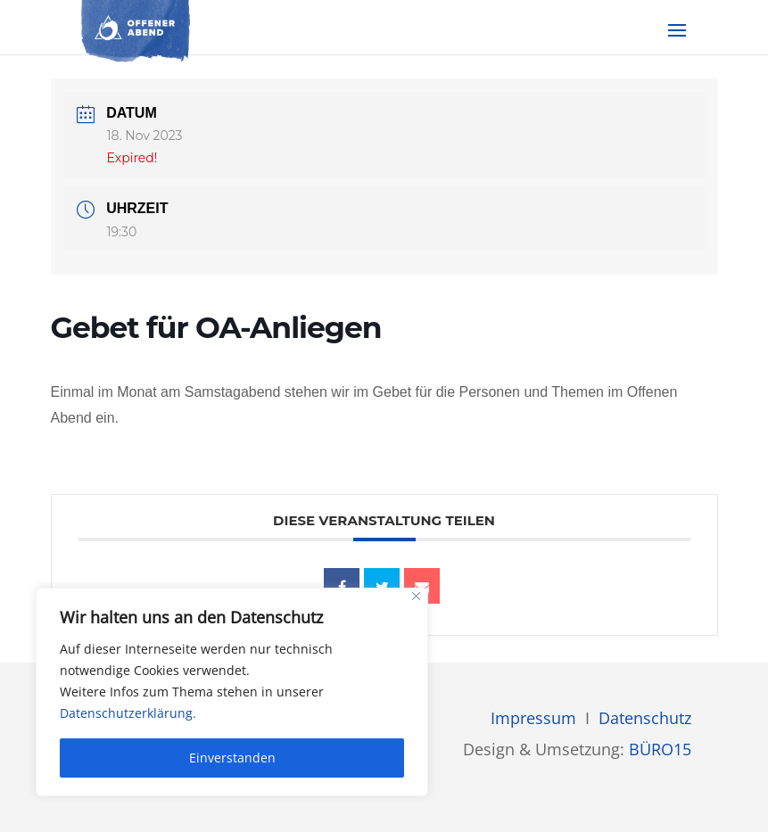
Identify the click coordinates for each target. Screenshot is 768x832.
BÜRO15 (660, 749)
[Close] (416, 596)
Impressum (533, 718)
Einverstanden (232, 757)
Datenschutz (645, 718)
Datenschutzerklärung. (128, 712)
